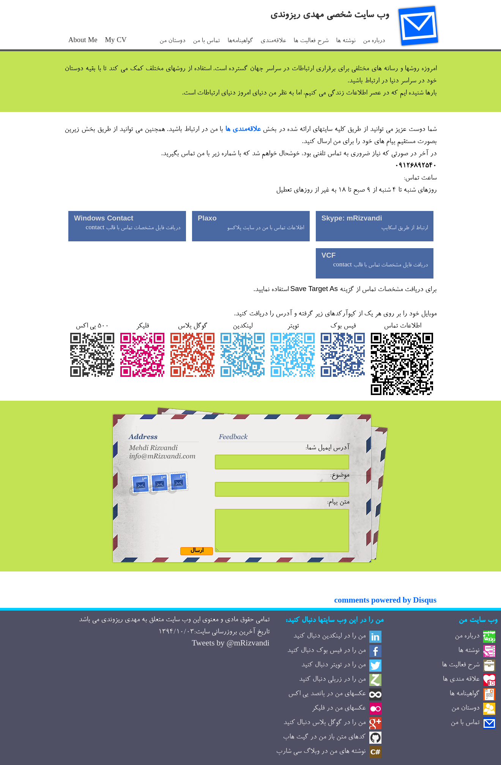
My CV (116, 41)
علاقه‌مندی (273, 41)
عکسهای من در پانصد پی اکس (327, 694)
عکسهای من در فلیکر (339, 708)
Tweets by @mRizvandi (230, 644)
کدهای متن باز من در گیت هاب (324, 737)
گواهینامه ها (464, 694)
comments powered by (385, 601)
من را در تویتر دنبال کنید (333, 665)
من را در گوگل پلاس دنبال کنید (324, 723)
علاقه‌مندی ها (242, 130)
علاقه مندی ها (461, 679)
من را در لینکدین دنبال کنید (329, 636)
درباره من (374, 41)
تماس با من (206, 41)
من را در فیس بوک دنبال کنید (326, 651)
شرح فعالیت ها (310, 41)
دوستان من (172, 41)
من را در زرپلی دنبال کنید (332, 679)
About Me (83, 41)
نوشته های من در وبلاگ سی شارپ (321, 752)
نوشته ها (345, 41)
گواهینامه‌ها (240, 41)
